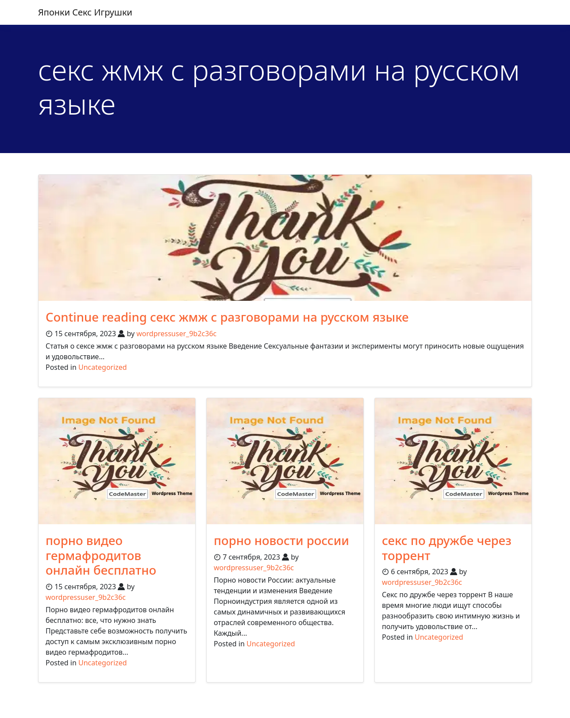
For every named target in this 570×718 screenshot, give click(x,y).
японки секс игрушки (85, 12)
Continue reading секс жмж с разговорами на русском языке (230, 316)
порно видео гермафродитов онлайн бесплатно (102, 555)
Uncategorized (102, 367)
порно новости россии (282, 540)
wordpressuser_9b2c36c (176, 333)
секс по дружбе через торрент (447, 548)
